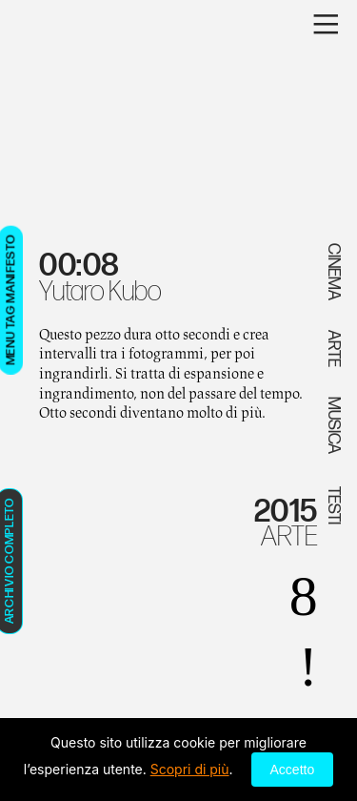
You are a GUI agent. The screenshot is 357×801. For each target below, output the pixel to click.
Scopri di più (189, 769)
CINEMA (334, 271)
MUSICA (334, 425)
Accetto (292, 769)
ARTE (289, 537)
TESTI (334, 503)
